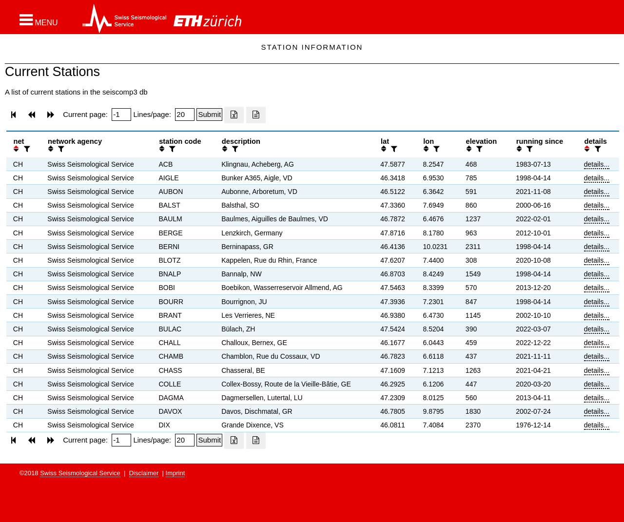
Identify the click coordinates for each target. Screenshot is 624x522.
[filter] (25, 149)
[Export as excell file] (234, 115)
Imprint (175, 473)
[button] (39, 20)
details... (596, 164)
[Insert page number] (121, 114)
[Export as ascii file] (256, 115)
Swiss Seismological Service (80, 473)
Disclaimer (144, 473)
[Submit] (209, 114)
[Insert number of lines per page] (185, 114)
